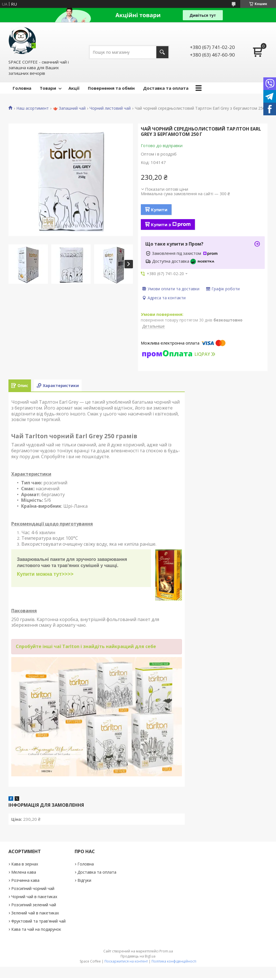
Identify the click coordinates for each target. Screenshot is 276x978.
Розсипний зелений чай (33, 904)
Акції (73, 88)
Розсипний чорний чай (32, 888)
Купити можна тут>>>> (45, 574)
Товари (48, 88)
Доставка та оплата (165, 88)
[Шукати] (162, 52)
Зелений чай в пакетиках (35, 913)
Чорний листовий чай (110, 108)
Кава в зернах (24, 864)
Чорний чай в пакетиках (34, 896)
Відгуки (84, 880)
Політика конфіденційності (174, 961)
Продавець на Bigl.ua (138, 956)
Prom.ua (166, 951)
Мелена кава (23, 872)
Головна (22, 88)
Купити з (171, 224)
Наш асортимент (32, 108)
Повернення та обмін (111, 88)
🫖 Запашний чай (69, 108)
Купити (159, 209)
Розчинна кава (25, 880)
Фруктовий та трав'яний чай (38, 921)
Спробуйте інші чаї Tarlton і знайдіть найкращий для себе (86, 646)
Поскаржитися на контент (126, 961)
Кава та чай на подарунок (36, 929)
